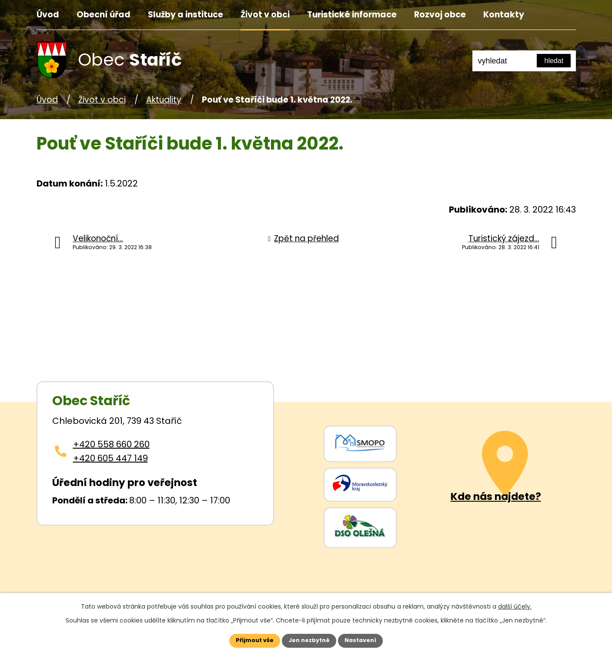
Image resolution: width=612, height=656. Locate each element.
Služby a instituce (185, 14)
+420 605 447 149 (110, 458)
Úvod (48, 14)
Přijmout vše (246, 639)
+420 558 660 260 (111, 444)
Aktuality (163, 100)
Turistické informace (352, 14)
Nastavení (369, 639)
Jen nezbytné (309, 639)
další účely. (515, 604)
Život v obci (265, 14)
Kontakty (503, 14)
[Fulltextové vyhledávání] (524, 60)
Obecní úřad (103, 14)
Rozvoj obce (440, 14)
